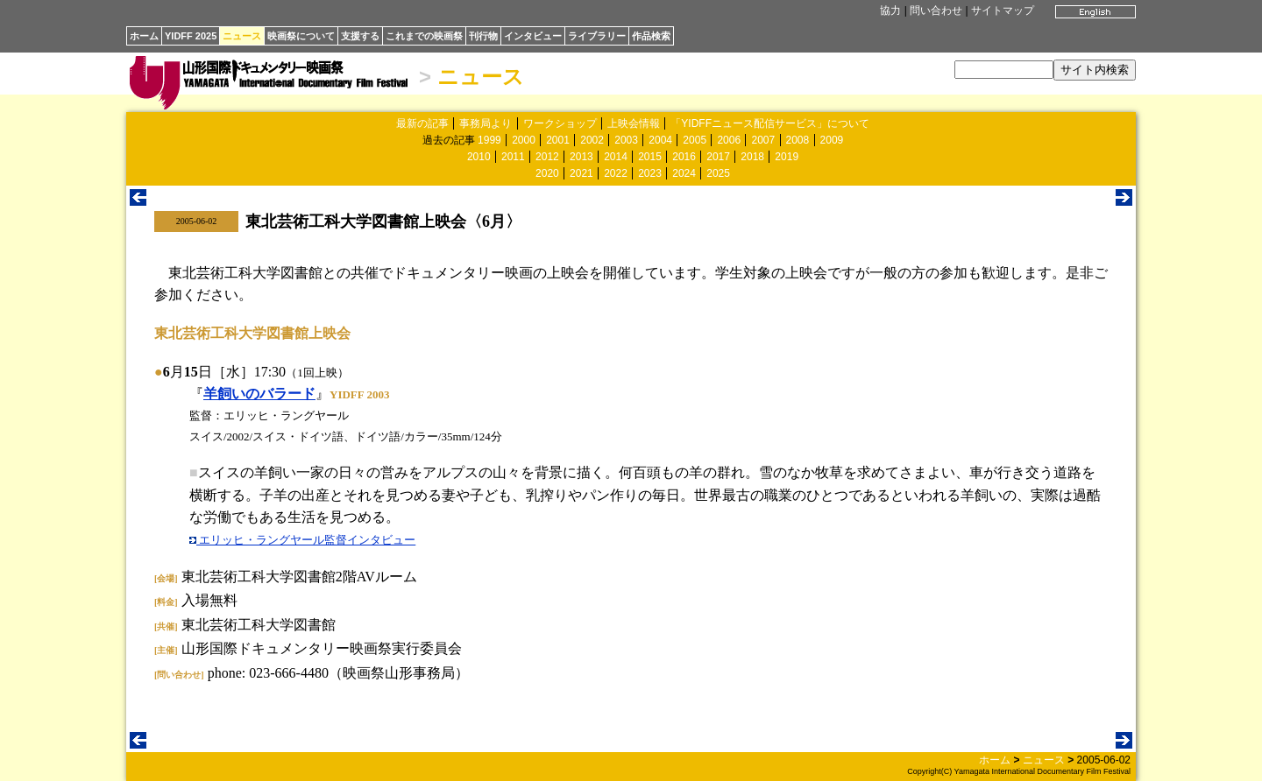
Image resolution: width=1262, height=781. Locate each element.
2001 (558, 140)
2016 (684, 157)
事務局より (485, 123)
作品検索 (651, 36)
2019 (786, 157)
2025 (718, 173)
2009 (832, 140)
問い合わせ (936, 10)
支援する (360, 36)
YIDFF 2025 (190, 36)
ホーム (144, 36)
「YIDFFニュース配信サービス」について (769, 123)
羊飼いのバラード (259, 393)
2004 (660, 140)
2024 (684, 173)
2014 (615, 157)
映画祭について (301, 36)
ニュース (242, 36)
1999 (489, 140)
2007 (763, 140)
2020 (547, 173)
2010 (479, 157)
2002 (592, 140)
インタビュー (533, 36)
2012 (547, 157)
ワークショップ (560, 123)
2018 (752, 157)
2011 (513, 157)
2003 (626, 140)
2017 (718, 157)
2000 (523, 140)
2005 (694, 140)
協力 (890, 10)
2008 (798, 140)
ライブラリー (597, 36)
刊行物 (483, 36)
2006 (729, 140)
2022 (615, 173)
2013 (581, 157)
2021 (581, 173)
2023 (650, 173)
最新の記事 (422, 123)
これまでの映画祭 (424, 36)
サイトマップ (1002, 10)
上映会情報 (633, 123)
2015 (650, 157)
